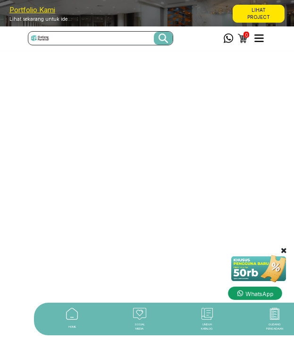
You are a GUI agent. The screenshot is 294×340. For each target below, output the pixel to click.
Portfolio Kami (32, 9)
